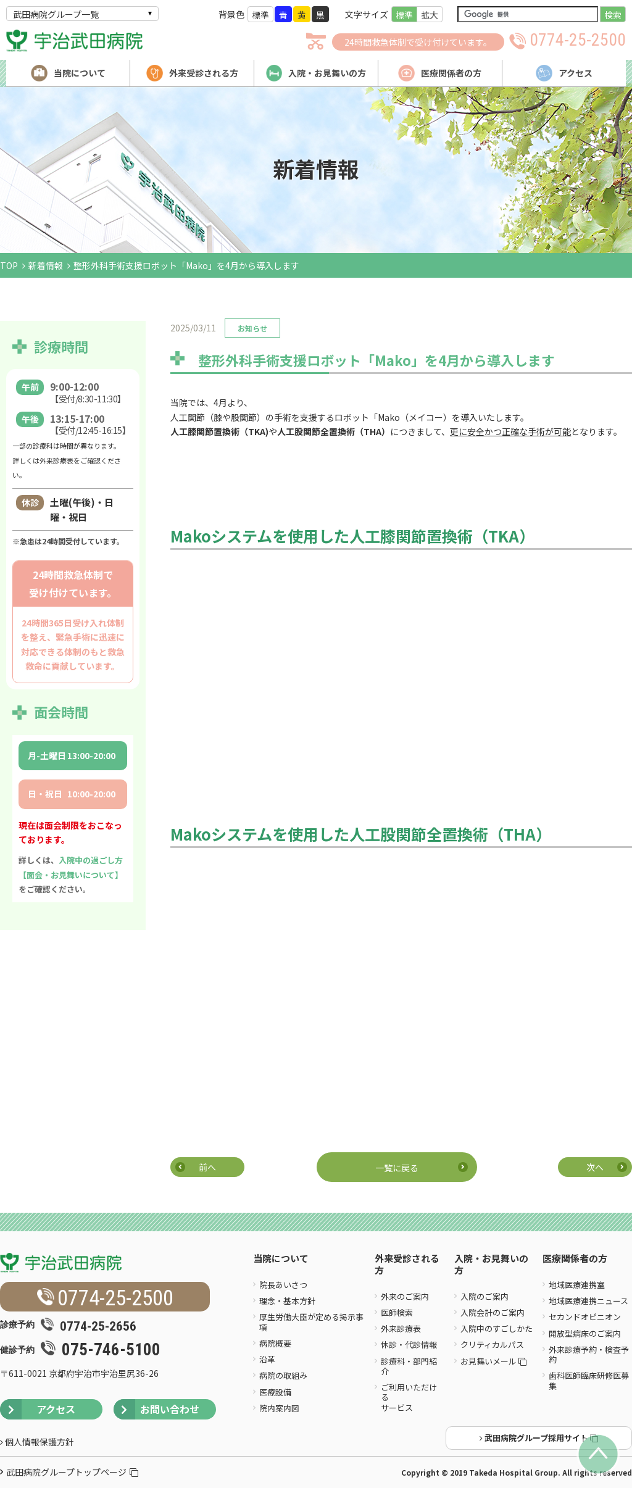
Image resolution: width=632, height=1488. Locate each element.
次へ (595, 1167)
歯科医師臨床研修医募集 (589, 1380)
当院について (281, 1259)
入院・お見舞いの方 (491, 1264)
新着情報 (45, 265)
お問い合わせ (156, 1409)
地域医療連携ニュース (588, 1301)
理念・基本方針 (287, 1301)
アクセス (37, 1409)
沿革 (267, 1359)
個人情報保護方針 (37, 1442)
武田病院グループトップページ (72, 1472)
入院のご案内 (484, 1296)
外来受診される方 (407, 1264)
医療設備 (275, 1392)
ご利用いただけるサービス (409, 1397)
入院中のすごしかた (496, 1328)
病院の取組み (283, 1375)
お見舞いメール (493, 1361)
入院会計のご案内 (492, 1312)
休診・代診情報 (409, 1344)
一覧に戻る (396, 1168)
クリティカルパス (492, 1344)
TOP (9, 265)
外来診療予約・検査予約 (589, 1354)
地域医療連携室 (577, 1285)
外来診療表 (401, 1328)
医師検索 (397, 1312)
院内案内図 (279, 1408)
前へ (207, 1167)
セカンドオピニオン (585, 1317)
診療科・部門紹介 (409, 1366)
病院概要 (275, 1343)
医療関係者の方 (575, 1259)
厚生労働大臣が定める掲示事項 (311, 1321)
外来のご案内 (405, 1296)
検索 (613, 14)
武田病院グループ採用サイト (539, 1438)
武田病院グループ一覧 (56, 14)
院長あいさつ (283, 1285)
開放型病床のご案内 (585, 1333)
